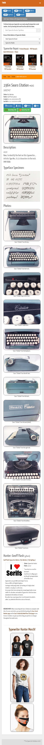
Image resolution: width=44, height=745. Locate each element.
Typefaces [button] (8, 15)
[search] (22, 39)
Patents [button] (20, 15)
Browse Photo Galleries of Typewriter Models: (15, 35)
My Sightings (32, 560)
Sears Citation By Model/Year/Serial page (24, 613)
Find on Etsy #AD (24, 110)
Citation (13, 77)
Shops (16, 52)
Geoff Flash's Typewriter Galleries (11, 560)
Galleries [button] (29, 11)
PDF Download (7, 69)
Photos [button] (27, 106)
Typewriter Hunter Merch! (22, 629)
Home (5, 77)
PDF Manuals (33, 49)
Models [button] (18, 11)
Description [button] (8, 106)
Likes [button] (36, 106)
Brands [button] (7, 11)
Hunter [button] (18, 106)
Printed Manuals (24, 49)
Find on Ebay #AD (10, 110)
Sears (9, 77)
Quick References (8, 52)
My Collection (24, 560)
